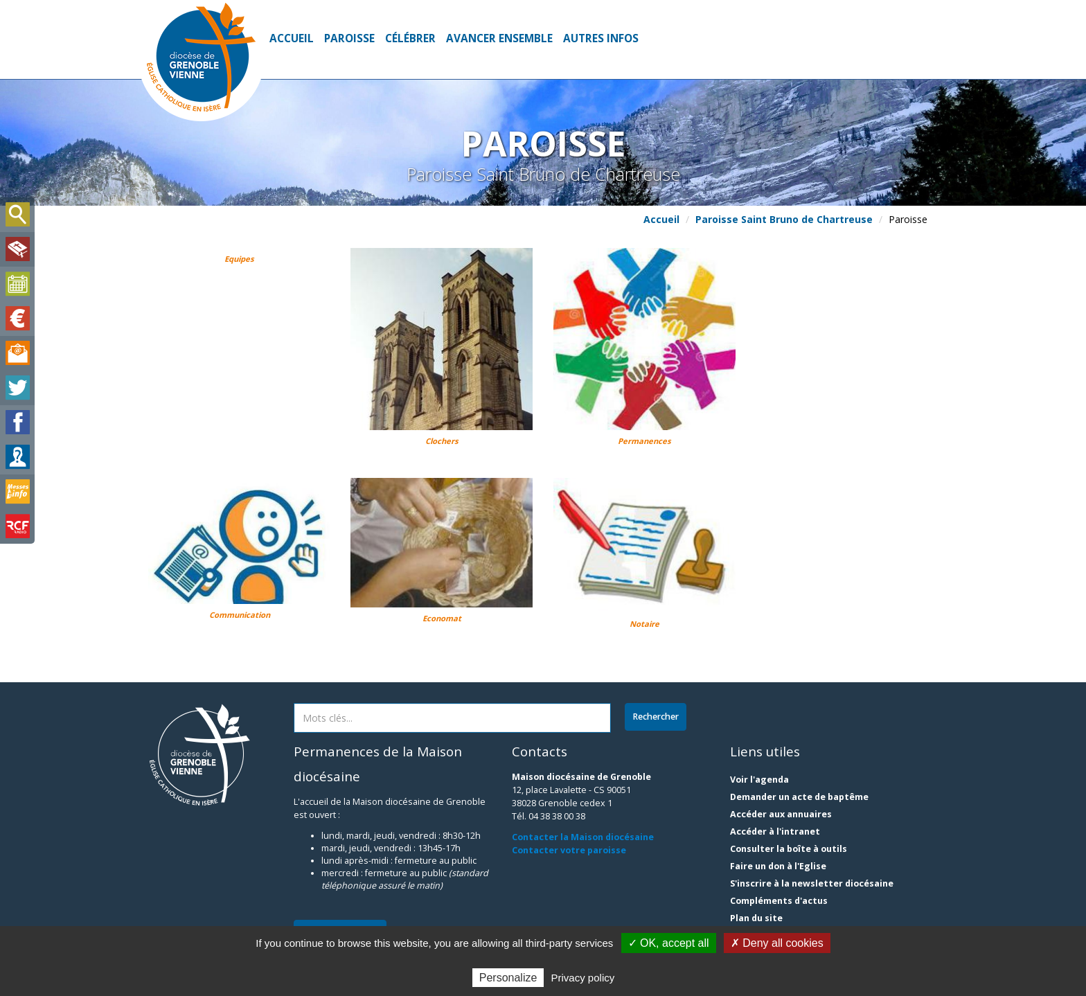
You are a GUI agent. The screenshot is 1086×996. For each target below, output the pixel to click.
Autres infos (601, 38)
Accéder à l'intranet (775, 831)
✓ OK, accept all (668, 943)
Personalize (508, 978)
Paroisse (349, 38)
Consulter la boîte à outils (788, 849)
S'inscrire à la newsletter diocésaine (811, 883)
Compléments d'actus (779, 901)
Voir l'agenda (759, 779)
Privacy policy (583, 978)
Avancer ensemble (499, 38)
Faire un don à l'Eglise (778, 866)
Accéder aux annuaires (781, 814)
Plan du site (756, 918)
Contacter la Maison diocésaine (583, 837)
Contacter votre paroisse (569, 850)
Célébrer (410, 38)
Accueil (291, 38)
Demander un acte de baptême (799, 797)
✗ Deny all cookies (777, 943)
